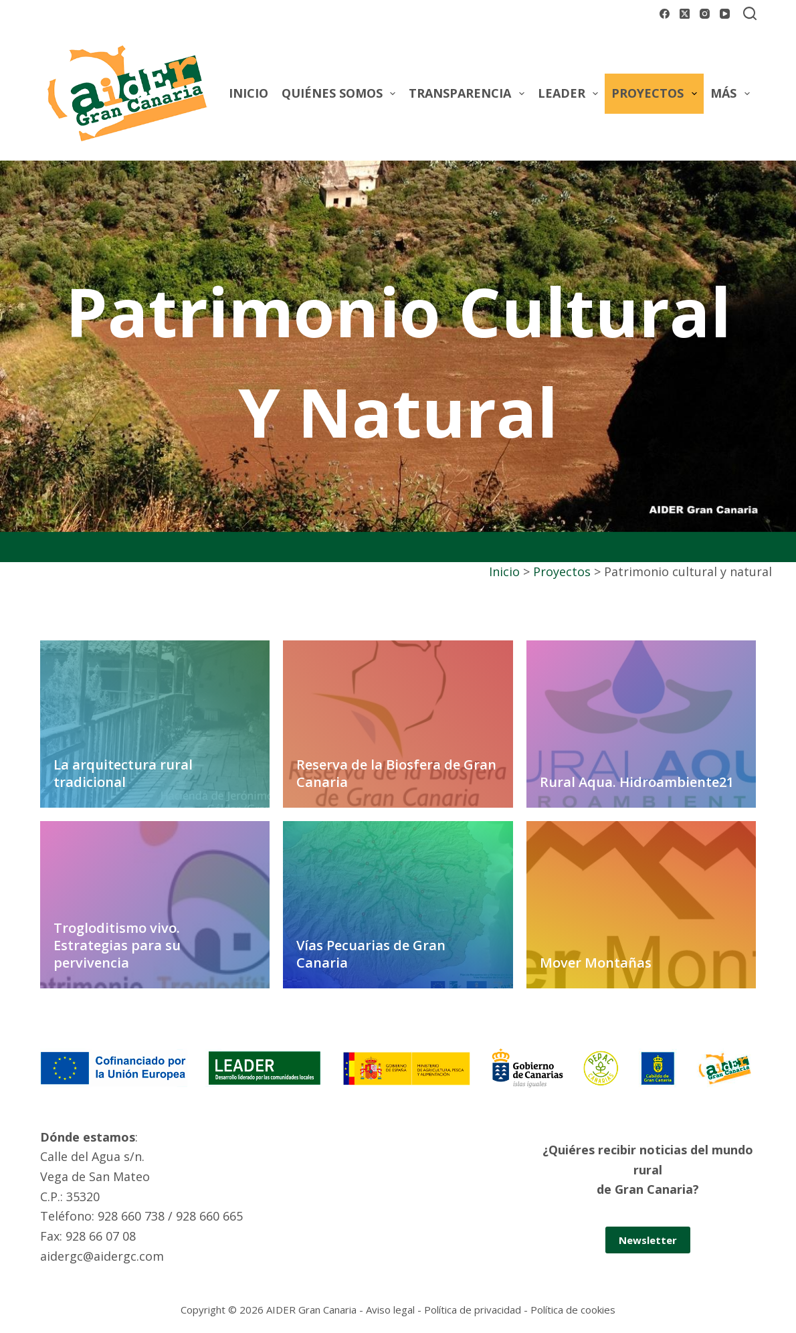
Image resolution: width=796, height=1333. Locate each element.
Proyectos (656, 93)
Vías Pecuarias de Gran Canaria (370, 954)
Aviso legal (390, 1309)
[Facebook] (665, 14)
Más (732, 93)
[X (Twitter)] (685, 14)
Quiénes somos (341, 93)
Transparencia (469, 93)
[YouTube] (725, 14)
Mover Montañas (596, 963)
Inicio (248, 93)
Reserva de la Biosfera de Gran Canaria (396, 773)
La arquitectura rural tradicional (123, 773)
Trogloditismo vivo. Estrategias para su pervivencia (117, 945)
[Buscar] (750, 13)
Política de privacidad (472, 1309)
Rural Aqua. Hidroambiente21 (637, 782)
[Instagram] (705, 14)
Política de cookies (572, 1309)
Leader (571, 93)
